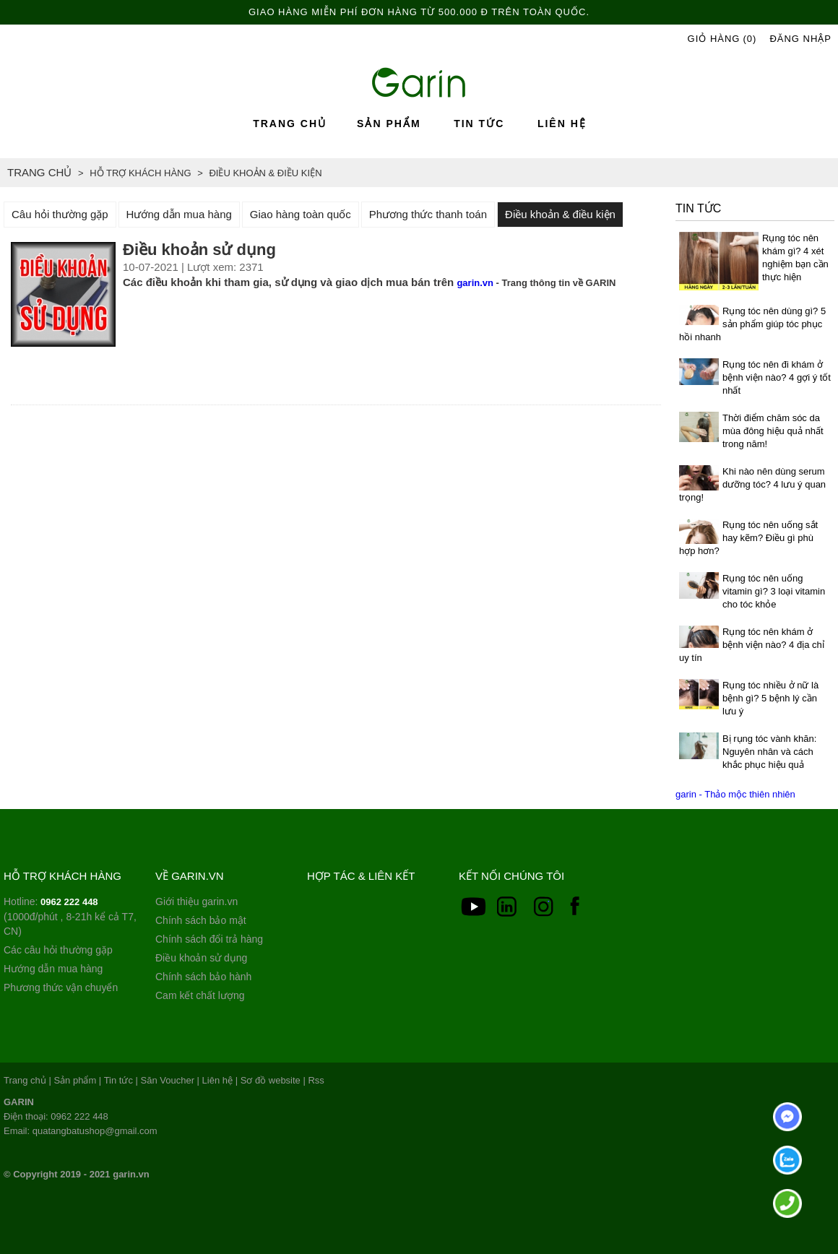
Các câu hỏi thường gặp (58, 950)
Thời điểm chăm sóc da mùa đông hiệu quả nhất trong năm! (773, 430)
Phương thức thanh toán (428, 214)
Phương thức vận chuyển (61, 987)
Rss (316, 1080)
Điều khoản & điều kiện (560, 214)
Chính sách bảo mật (200, 920)
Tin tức (479, 123)
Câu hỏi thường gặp (60, 214)
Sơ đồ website (271, 1080)
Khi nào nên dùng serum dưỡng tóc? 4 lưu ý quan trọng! (752, 484)
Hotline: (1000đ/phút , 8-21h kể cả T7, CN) (70, 916)
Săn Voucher (167, 1080)
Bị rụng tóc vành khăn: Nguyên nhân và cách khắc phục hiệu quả (769, 751)
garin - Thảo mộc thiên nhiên (735, 794)
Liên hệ (562, 123)
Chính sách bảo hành (203, 976)
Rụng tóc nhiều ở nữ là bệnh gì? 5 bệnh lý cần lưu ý (770, 698)
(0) (749, 38)
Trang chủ (290, 123)
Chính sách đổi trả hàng (209, 939)
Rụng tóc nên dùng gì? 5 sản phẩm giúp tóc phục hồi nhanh (752, 324)
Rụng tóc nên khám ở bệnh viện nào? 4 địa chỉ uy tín (751, 644)
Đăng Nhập (800, 38)
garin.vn (475, 282)
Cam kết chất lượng (199, 995)
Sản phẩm (388, 123)
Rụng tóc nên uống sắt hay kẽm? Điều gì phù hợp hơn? (748, 537)
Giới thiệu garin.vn (196, 901)
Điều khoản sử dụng (201, 958)
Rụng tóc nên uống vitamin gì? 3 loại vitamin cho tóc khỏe (773, 591)
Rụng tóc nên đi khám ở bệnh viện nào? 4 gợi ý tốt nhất (776, 377)
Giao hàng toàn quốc (300, 214)
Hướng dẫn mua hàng (179, 214)
